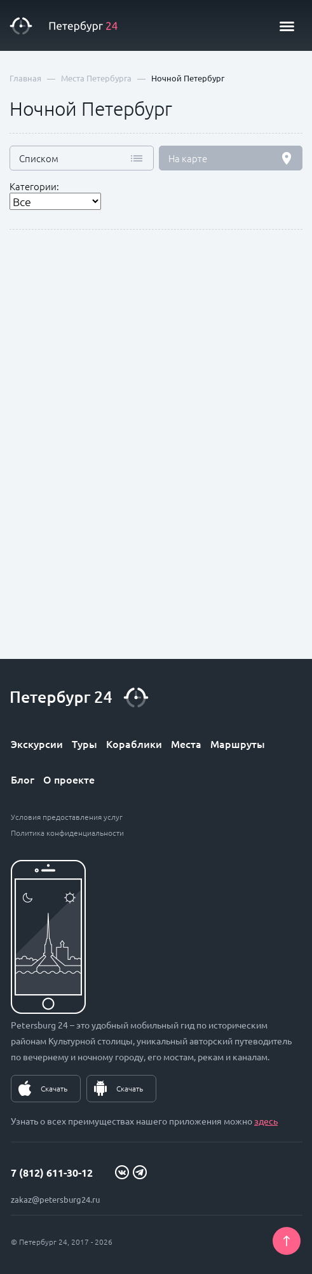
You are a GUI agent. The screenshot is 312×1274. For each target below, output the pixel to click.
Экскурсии (37, 744)
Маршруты (237, 744)
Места (186, 744)
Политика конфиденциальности (67, 832)
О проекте (69, 779)
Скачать (54, 1088)
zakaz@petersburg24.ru (55, 1199)
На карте (187, 158)
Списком (38, 158)
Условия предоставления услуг (67, 817)
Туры (84, 744)
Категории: (34, 186)
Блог (22, 779)
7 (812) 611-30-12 (52, 1172)
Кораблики (134, 744)
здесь (266, 1120)
